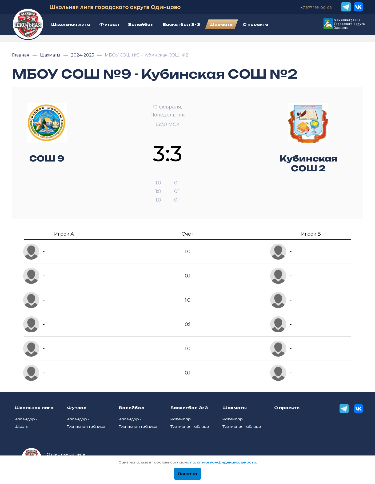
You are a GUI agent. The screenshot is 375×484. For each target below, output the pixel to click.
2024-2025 (83, 55)
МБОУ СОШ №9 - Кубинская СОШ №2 (146, 55)
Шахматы (50, 55)
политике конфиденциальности (223, 462)
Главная (21, 55)
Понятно (187, 474)
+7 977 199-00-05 (316, 7)
